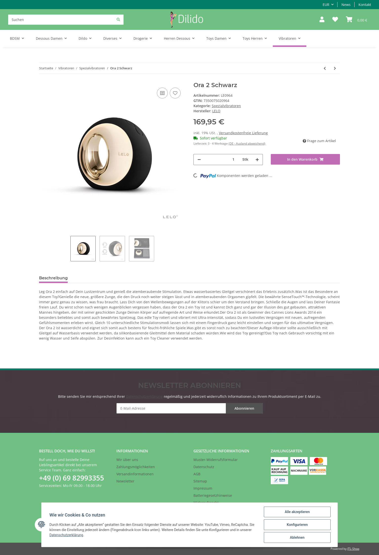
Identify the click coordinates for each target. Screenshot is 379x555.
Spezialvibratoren (226, 105)
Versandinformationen (135, 474)
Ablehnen (297, 537)
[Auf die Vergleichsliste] (162, 93)
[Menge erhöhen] (257, 159)
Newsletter (125, 481)
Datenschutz (203, 466)
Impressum (202, 488)
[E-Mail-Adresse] (189, 408)
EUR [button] (326, 4)
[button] (322, 20)
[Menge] (233, 159)
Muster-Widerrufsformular (215, 459)
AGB (196, 474)
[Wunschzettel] (335, 20)
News (346, 4)
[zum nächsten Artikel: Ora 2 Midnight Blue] (335, 68)
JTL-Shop (353, 549)
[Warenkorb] (356, 20)
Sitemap (200, 481)
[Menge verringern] (199, 159)
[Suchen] (66, 19)
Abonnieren (244, 408)
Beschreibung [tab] (53, 278)
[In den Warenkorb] (305, 159)
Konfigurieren (297, 525)
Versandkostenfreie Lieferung (243, 133)
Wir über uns (127, 459)
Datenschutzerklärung (144, 396)
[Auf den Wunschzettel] (175, 93)
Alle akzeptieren (297, 512)
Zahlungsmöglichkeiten (135, 466)
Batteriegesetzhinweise (212, 495)
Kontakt (364, 4)
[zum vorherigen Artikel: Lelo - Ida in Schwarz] (325, 68)
